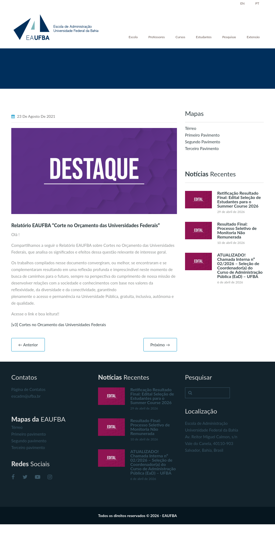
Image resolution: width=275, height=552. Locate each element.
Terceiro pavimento (28, 447)
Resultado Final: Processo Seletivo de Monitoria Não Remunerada (237, 230)
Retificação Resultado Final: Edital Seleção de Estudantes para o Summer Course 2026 (239, 199)
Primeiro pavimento (28, 434)
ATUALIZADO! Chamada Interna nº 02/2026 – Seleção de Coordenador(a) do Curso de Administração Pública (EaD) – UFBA (240, 265)
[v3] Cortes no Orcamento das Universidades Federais (58, 324)
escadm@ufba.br (26, 396)
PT (257, 3)
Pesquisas (229, 37)
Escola (133, 37)
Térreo (190, 128)
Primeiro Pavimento (202, 135)
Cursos (180, 37)
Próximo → (160, 344)
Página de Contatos (28, 389)
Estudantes (204, 37)
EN (242, 3)
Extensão (253, 37)
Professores (156, 37)
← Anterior (28, 344)
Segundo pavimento (28, 440)
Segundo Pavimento (202, 141)
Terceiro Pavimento (202, 148)
